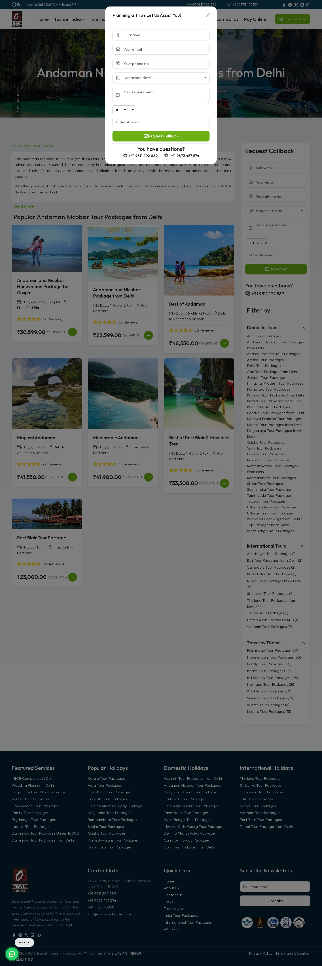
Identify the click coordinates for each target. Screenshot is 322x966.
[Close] (207, 15)
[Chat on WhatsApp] (12, 954)
